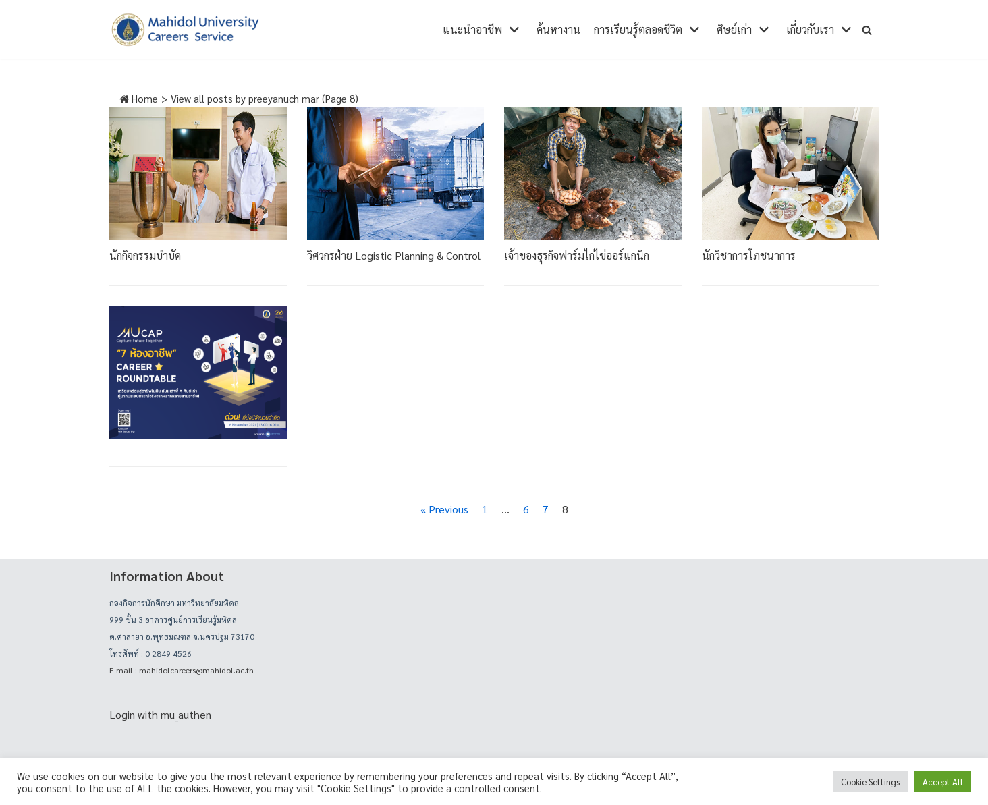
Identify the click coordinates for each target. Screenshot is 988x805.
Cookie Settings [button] (870, 781)
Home (138, 98)
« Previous (444, 509)
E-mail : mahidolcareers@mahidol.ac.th (181, 670)
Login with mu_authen (160, 714)
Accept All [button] (943, 781)
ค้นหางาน (558, 29)
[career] (185, 29)
